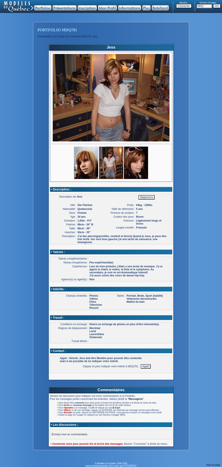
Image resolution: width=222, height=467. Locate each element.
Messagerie (136, 399)
